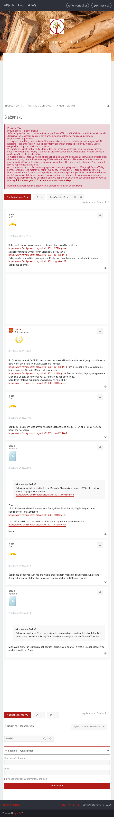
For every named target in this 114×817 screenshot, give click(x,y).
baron (12, 446)
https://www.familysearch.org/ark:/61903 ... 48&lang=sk (37, 515)
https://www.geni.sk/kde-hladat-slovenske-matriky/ (43, 180)
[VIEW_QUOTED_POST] (35, 484)
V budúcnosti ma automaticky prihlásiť (27, 779)
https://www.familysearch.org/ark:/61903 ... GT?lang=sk (37, 248)
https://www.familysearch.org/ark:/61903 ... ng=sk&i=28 (37, 261)
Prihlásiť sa (10, 750)
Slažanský (13, 117)
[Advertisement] (57, 79)
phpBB (18, 813)
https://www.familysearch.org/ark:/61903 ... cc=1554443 (38, 255)
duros (18, 329)
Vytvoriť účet (26, 750)
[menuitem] (32, 5)
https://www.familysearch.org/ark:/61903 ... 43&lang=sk (37, 373)
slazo (12, 214)
